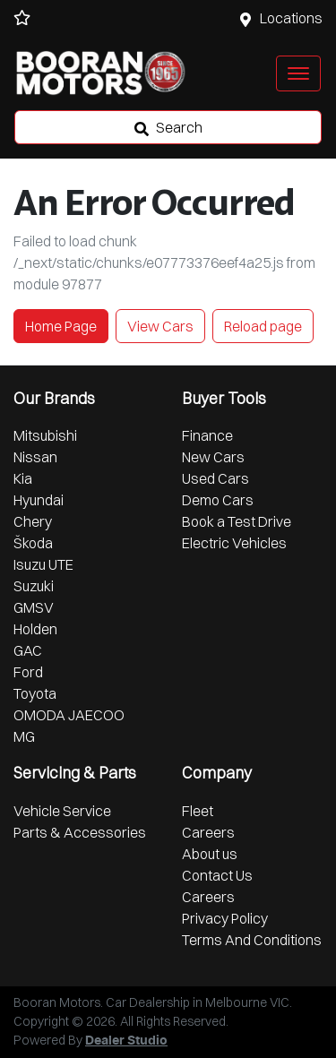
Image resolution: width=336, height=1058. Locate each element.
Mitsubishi (45, 435)
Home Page (61, 326)
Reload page (263, 326)
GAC (27, 650)
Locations (291, 18)
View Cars (160, 326)
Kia (22, 478)
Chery (32, 521)
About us (209, 854)
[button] (298, 73)
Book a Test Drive (236, 521)
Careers (208, 832)
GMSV (33, 607)
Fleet (197, 811)
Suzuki (33, 586)
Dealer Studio (126, 1041)
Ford (28, 672)
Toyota (34, 693)
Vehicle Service (62, 811)
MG (24, 736)
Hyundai (38, 500)
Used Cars (215, 478)
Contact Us (217, 875)
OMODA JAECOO (69, 715)
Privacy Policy (225, 918)
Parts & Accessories (79, 832)
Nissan (35, 457)
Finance (207, 435)
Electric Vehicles (234, 543)
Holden (35, 629)
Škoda (33, 543)
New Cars (213, 457)
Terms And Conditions (252, 940)
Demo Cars (218, 500)
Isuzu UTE (43, 564)
